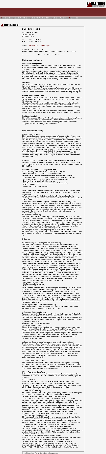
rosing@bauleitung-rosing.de (39, 45)
